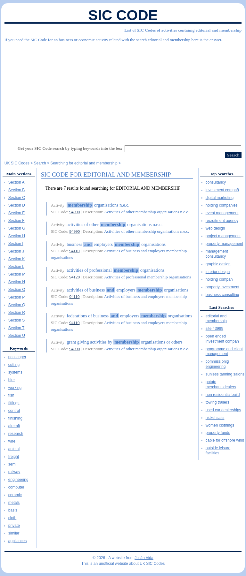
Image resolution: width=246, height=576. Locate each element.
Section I (15, 243)
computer (16, 487)
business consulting (222, 294)
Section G (16, 228)
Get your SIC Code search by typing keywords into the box (70, 148)
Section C (16, 197)
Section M (16, 274)
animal (14, 449)
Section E (16, 213)
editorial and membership (216, 318)
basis (12, 510)
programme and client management (224, 351)
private (14, 525)
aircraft (14, 426)
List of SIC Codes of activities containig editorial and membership (183, 30)
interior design (218, 271)
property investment (222, 287)
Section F (16, 220)
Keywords (19, 348)
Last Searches (221, 307)
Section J (16, 251)
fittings (14, 403)
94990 (74, 211)
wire (11, 441)
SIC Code (123, 15)
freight (13, 456)
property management (224, 243)
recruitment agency (222, 220)
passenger (17, 357)
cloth (12, 518)
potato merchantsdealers (221, 384)
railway (14, 472)
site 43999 (214, 328)
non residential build (223, 394)
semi (12, 464)
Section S (16, 320)
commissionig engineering (217, 364)
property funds (218, 432)
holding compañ (219, 279)
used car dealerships (223, 410)
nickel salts (215, 417)
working (14, 387)
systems (15, 372)
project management (223, 236)
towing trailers (217, 402)
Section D (16, 205)
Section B (16, 190)
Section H (16, 236)
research (15, 433)
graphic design (218, 264)
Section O (16, 289)
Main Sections (18, 173)
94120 (74, 277)
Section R (16, 312)
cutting (14, 364)
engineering (18, 479)
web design (215, 228)
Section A (16, 182)
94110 (74, 250)
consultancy (216, 182)
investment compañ (222, 190)
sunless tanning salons (225, 374)
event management (222, 213)
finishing (15, 418)
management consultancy (217, 254)
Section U (16, 335)
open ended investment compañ (222, 339)
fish (11, 395)
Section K (16, 259)
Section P (16, 297)
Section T (16, 328)
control (14, 410)
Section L (16, 266)
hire (11, 380)
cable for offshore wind (225, 440)
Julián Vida (144, 558)
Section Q (16, 305)
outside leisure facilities (218, 450)
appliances (17, 541)
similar (14, 533)
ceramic (15, 495)
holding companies (222, 205)
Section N (16, 282)
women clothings (220, 425)
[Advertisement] (123, 91)
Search (40, 163)
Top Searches (221, 173)
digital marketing (220, 197)
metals (14, 502)
